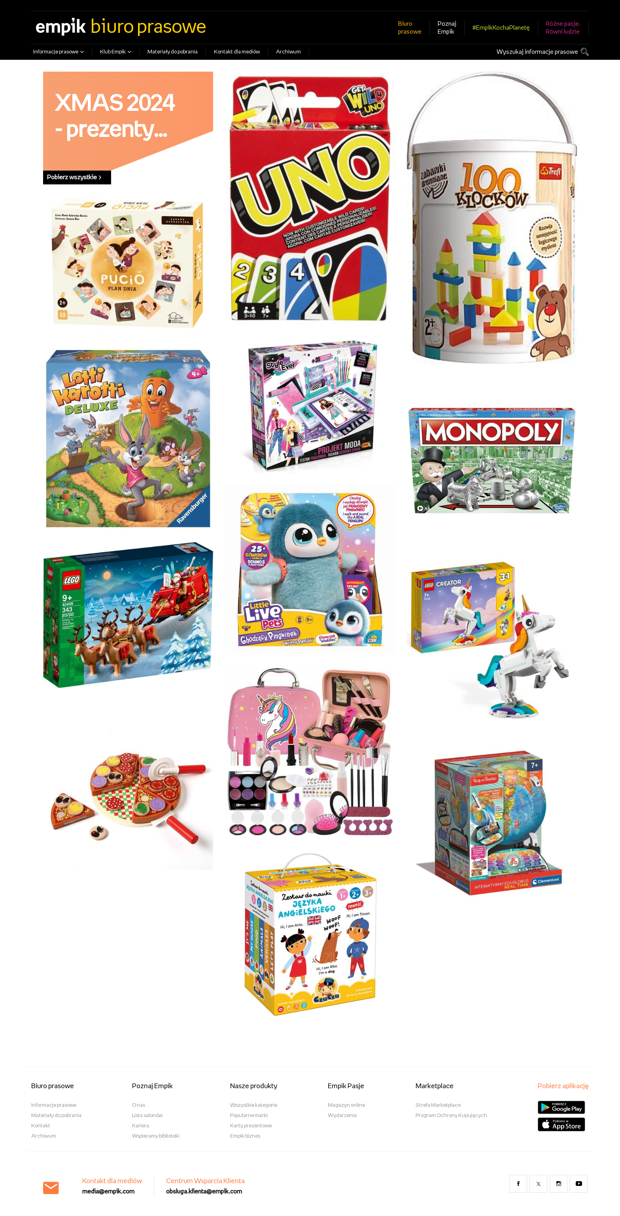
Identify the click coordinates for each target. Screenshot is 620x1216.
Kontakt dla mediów (237, 52)
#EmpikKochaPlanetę (501, 28)
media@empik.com (108, 1192)
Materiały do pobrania (172, 52)
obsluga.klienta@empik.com (204, 1192)
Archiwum (288, 52)
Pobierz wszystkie (74, 177)
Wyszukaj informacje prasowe (537, 52)
